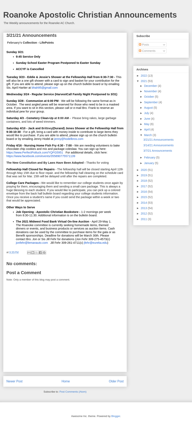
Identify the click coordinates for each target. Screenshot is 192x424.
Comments (147, 50)
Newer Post (14, 381)
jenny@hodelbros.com (68, 138)
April (147, 129)
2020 (144, 169)
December (151, 85)
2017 (144, 186)
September (151, 102)
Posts (144, 44)
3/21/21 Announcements (158, 139)
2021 (144, 81)
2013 (144, 208)
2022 (144, 75)
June (147, 118)
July (147, 113)
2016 (144, 191)
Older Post (116, 381)
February (150, 157)
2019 (144, 175)
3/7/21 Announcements (157, 150)
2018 (144, 180)
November (151, 91)
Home (66, 381)
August (148, 107)
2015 (144, 197)
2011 (144, 219)
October (149, 96)
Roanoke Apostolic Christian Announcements (90, 14)
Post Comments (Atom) (72, 391)
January (149, 163)
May (147, 124)
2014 (144, 202)
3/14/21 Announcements (158, 145)
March (148, 135)
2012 (144, 213)
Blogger (115, 416)
